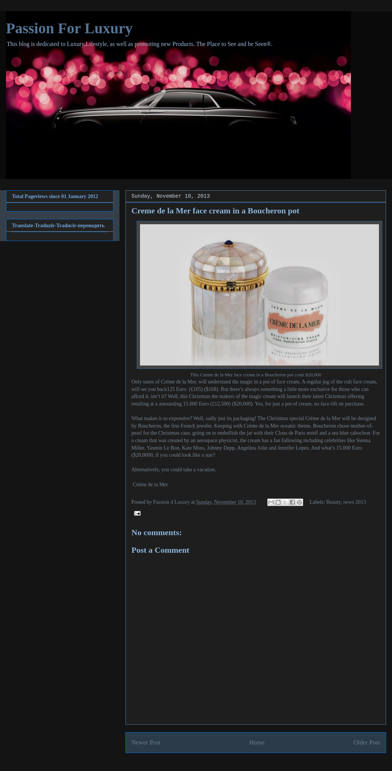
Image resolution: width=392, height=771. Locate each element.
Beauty (333, 502)
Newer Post (146, 742)
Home (257, 742)
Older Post (367, 742)
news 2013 (354, 502)
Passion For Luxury (69, 28)
